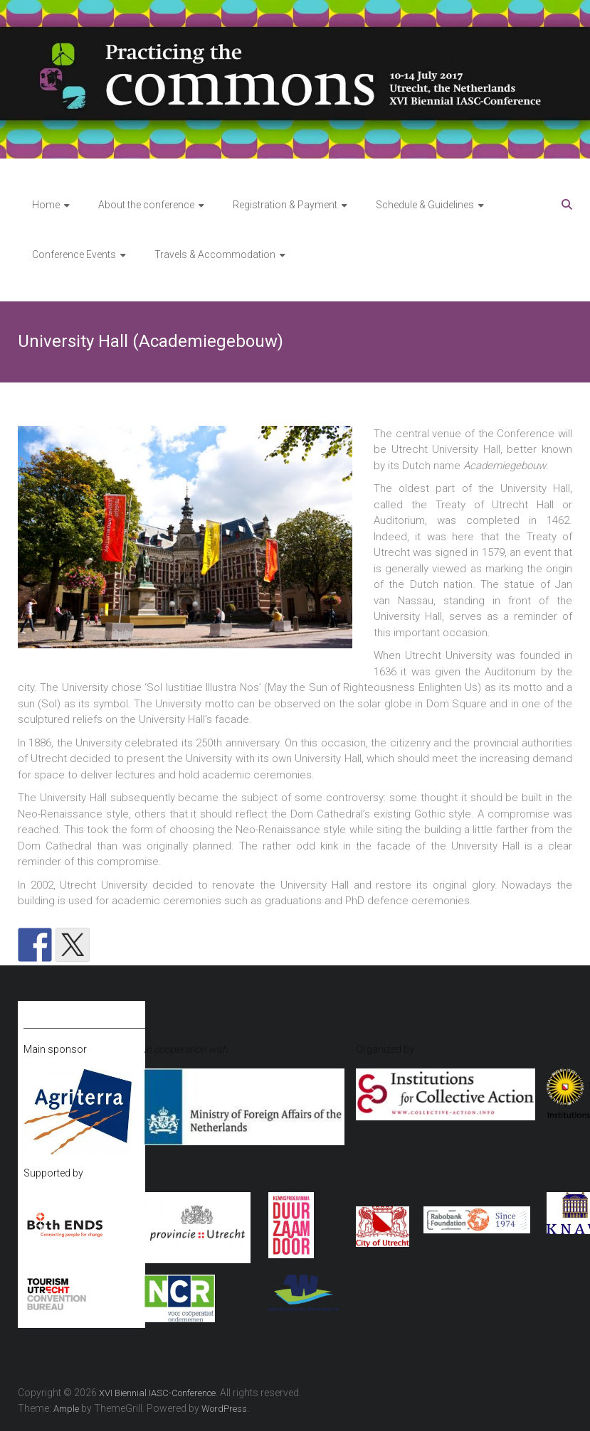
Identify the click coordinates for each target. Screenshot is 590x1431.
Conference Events (74, 254)
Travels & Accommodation (214, 254)
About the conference (146, 204)
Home (46, 204)
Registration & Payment (285, 204)
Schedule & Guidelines (425, 204)
